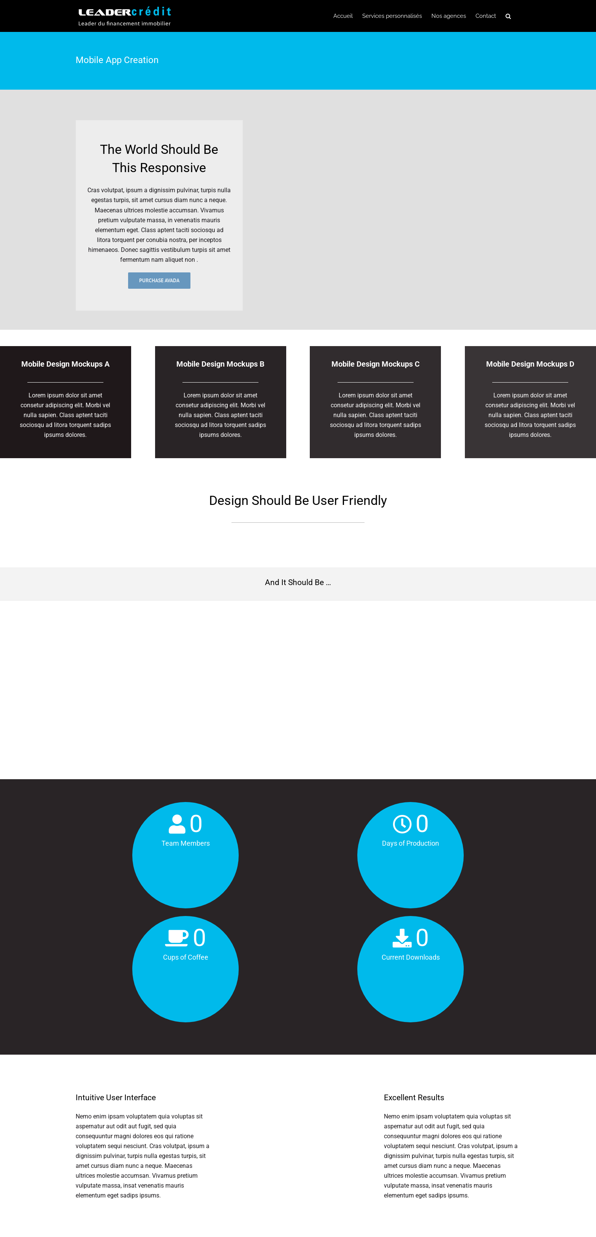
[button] (508, 16)
